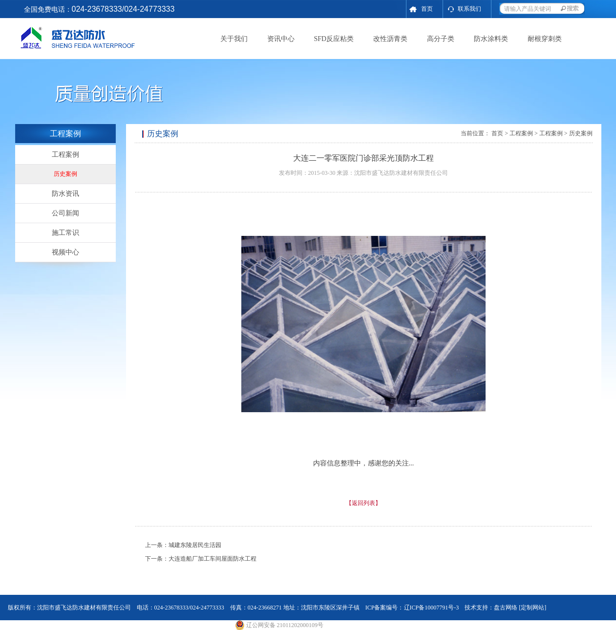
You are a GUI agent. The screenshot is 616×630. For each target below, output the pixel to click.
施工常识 (65, 232)
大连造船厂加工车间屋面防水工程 (212, 558)
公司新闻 (65, 213)
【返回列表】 (363, 503)
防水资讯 (65, 193)
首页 (427, 8)
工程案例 (65, 154)
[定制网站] (532, 607)
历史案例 (65, 173)
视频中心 (65, 252)
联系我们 (469, 8)
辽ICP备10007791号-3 (431, 607)
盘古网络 (505, 607)
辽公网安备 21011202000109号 (279, 625)
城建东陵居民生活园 (195, 545)
